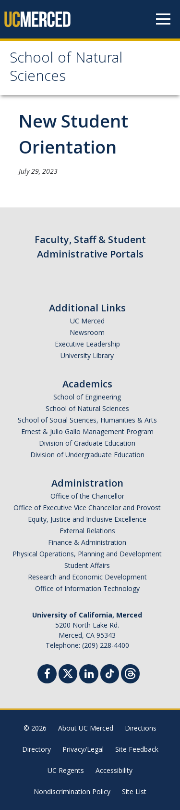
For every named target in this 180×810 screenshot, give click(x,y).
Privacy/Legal (83, 749)
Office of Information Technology (87, 588)
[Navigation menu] (163, 19)
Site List (134, 791)
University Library (87, 355)
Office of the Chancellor (87, 496)
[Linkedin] (89, 675)
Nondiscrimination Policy (72, 791)
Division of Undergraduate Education (87, 454)
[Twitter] (67, 672)
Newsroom (87, 332)
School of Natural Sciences (66, 68)
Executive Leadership (87, 343)
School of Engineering (87, 396)
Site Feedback (136, 749)
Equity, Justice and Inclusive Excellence (87, 519)
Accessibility (114, 770)
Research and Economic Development (87, 576)
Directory (36, 749)
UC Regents (66, 770)
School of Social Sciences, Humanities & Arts (87, 419)
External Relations (87, 530)
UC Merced (87, 320)
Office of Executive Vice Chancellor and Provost (87, 507)
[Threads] (130, 672)
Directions (140, 728)
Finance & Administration (87, 542)
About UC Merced (85, 728)
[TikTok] (109, 672)
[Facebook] (47, 675)
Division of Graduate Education (87, 443)
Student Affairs (87, 565)
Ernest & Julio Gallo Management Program (87, 431)
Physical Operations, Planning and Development (87, 553)
